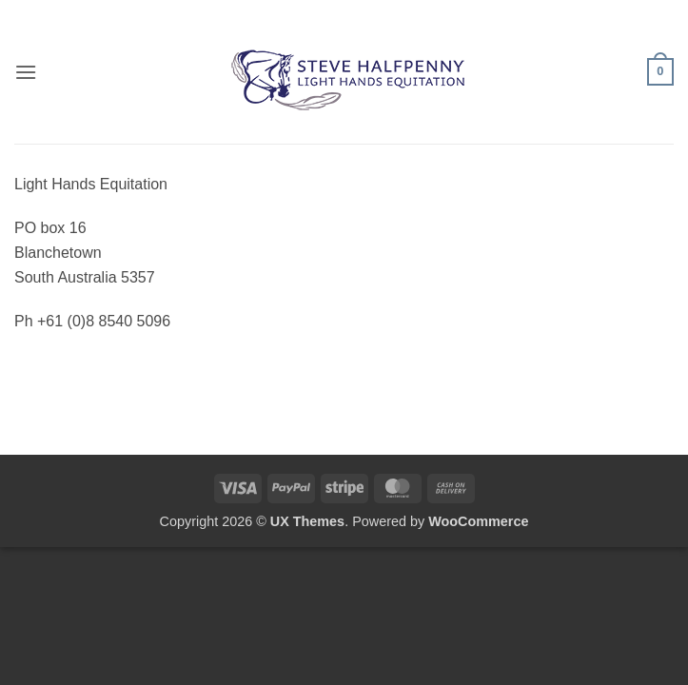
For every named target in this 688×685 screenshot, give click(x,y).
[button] (25, 72)
